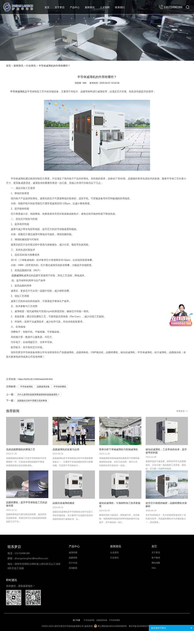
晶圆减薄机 (18, 275)
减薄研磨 (73, 552)
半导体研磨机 (60, 386)
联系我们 (120, 7)
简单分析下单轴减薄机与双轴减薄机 (118, 449)
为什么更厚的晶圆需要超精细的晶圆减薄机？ (38, 394)
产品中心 (75, 7)
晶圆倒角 (73, 557)
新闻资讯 (90, 7)
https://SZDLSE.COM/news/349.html (35, 379)
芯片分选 (73, 563)
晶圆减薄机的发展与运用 (66, 449)
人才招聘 (105, 7)
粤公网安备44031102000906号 (112, 626)
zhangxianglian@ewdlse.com (31, 558)
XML (154, 568)
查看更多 (182, 411)
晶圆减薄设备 (43, 386)
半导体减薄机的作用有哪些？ (54, 65)
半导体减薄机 (17, 91)
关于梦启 (59, 7)
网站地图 (156, 563)
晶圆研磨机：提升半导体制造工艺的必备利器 (26, 504)
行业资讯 (31, 65)
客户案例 (156, 557)
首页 (47, 7)
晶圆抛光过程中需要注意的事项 (32, 400)
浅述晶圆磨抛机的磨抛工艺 (20, 449)
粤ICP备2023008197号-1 (140, 626)
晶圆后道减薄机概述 (63, 503)
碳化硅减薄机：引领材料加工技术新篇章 (119, 505)
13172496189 (22, 553)
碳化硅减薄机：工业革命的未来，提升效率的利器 (166, 451)
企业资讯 (114, 552)
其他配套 (73, 568)
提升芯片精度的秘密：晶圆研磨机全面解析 (166, 505)
